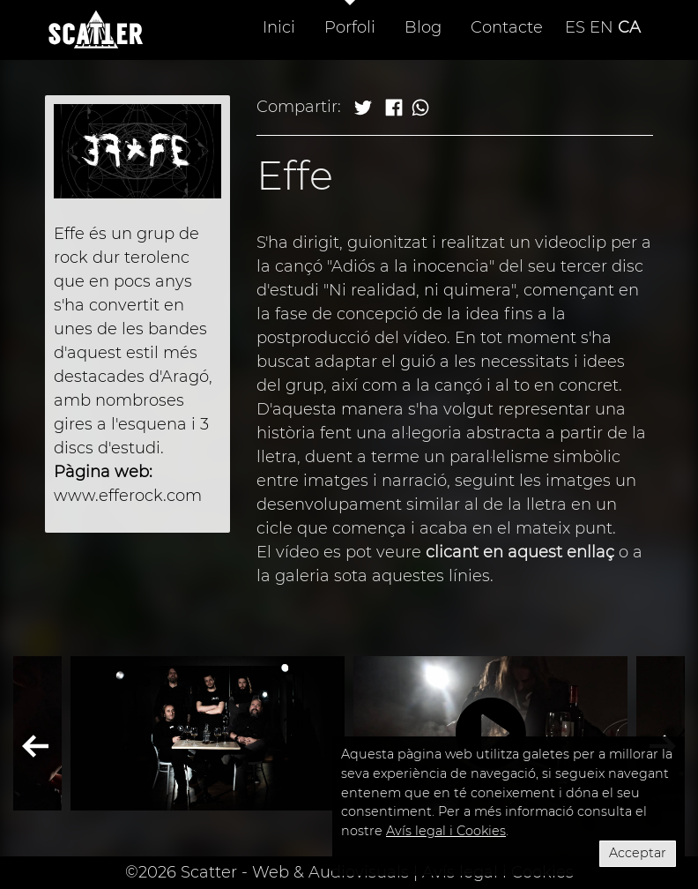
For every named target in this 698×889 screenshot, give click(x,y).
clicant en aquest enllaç (520, 552)
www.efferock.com (128, 495)
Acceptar (637, 853)
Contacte (507, 27)
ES (575, 27)
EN (601, 27)
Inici (279, 27)
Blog (423, 27)
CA (629, 27)
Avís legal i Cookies (446, 831)
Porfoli (349, 27)
